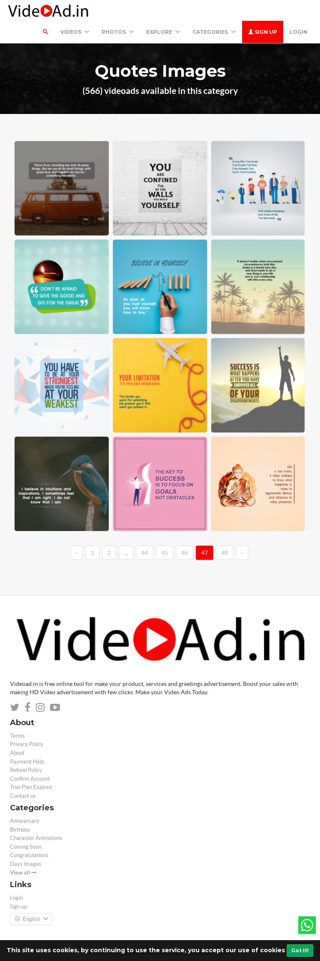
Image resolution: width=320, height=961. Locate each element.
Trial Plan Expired (31, 787)
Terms (17, 736)
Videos (74, 32)
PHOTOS (118, 32)
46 (184, 552)
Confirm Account (30, 779)
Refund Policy (26, 770)
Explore (163, 32)
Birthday (20, 830)
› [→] (242, 552)
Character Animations (36, 838)
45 (164, 552)
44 (144, 552)
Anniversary (24, 821)
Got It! (300, 950)
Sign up (262, 32)
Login (299, 32)
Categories (214, 32)
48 (224, 552)
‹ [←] (77, 552)
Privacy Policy (26, 744)
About (17, 753)
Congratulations (29, 855)
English (31, 919)
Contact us (23, 796)
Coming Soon (25, 847)
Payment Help (27, 762)
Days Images (25, 864)
